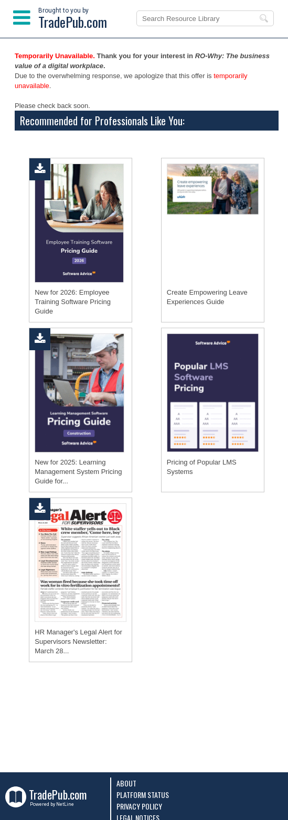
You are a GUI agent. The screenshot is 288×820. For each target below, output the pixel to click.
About (126, 783)
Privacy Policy (139, 806)
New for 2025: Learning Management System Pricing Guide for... (78, 471)
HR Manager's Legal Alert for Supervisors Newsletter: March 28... (78, 641)
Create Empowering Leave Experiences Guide (207, 297)
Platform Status (142, 794)
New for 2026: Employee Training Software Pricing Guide (73, 301)
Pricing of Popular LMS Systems (202, 467)
